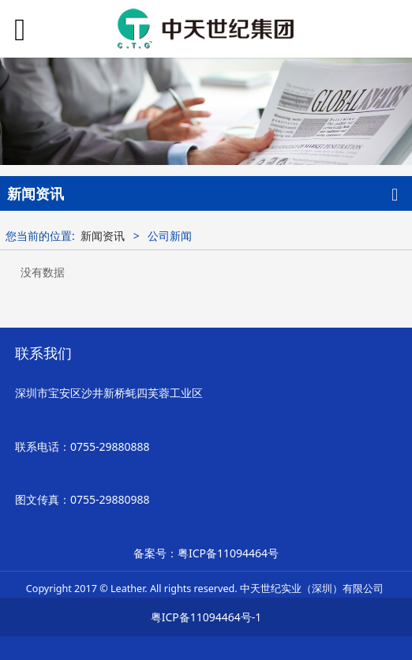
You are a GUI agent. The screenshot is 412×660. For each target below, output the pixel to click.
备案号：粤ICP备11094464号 (206, 553)
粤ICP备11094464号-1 (206, 616)
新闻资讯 (103, 235)
